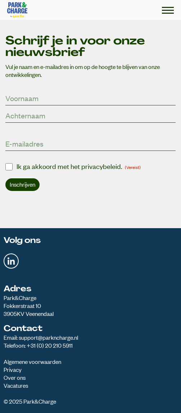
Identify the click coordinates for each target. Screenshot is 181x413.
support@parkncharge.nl (48, 337)
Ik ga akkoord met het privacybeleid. (79, 166)
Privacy (13, 369)
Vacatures (16, 385)
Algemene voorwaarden (32, 361)
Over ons (15, 377)
